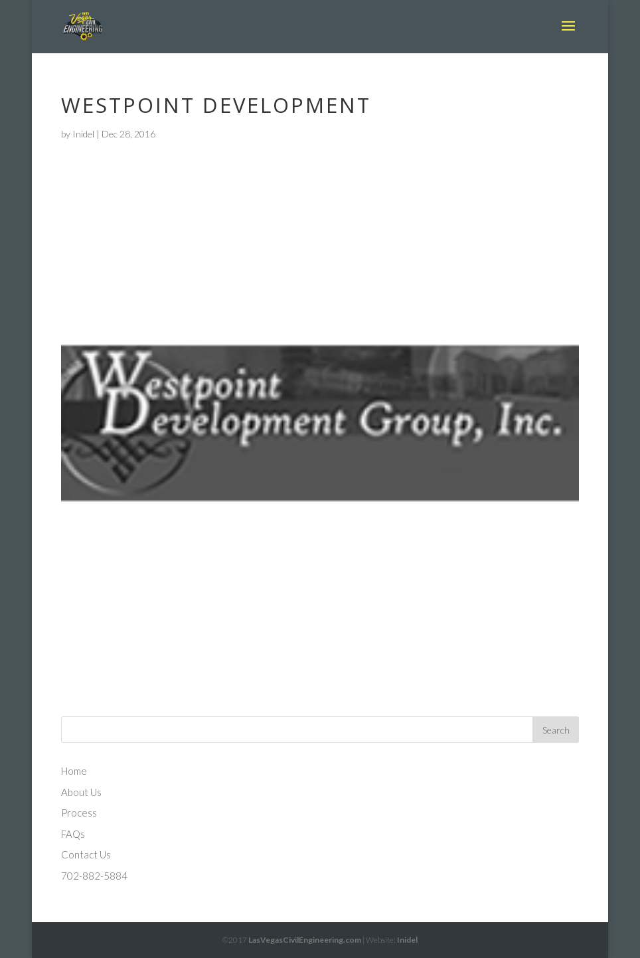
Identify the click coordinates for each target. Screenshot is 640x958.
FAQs (73, 834)
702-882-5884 (94, 876)
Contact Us (86, 854)
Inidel (83, 133)
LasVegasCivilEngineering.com (304, 940)
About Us (81, 792)
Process (79, 813)
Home (74, 771)
